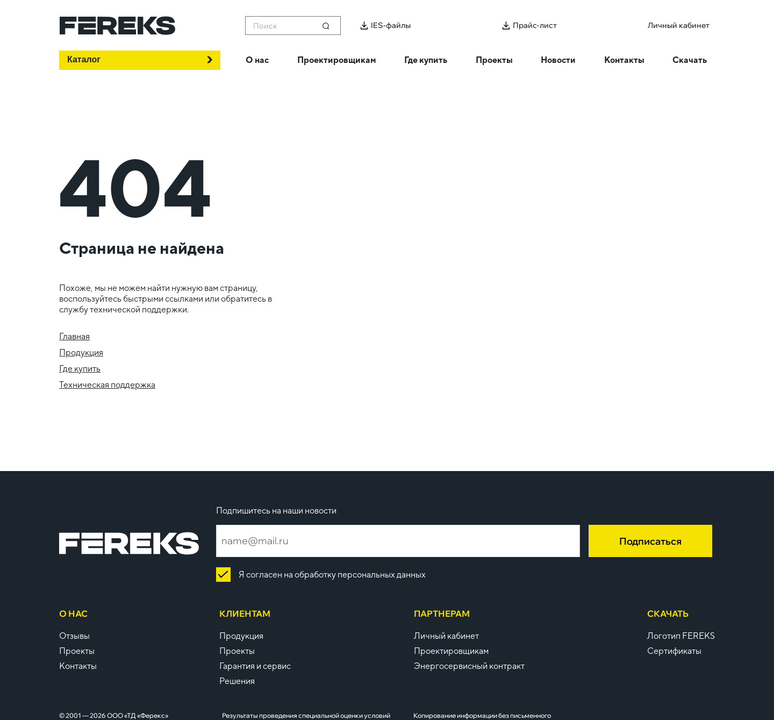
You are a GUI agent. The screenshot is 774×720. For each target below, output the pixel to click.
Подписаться (650, 541)
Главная (74, 336)
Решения (237, 681)
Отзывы (74, 636)
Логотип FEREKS (681, 636)
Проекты (77, 651)
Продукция (81, 352)
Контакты (78, 666)
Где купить (80, 368)
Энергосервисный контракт (469, 666)
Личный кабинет (446, 636)
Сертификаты (674, 651)
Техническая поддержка (107, 385)
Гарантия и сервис (255, 666)
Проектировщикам (451, 651)
